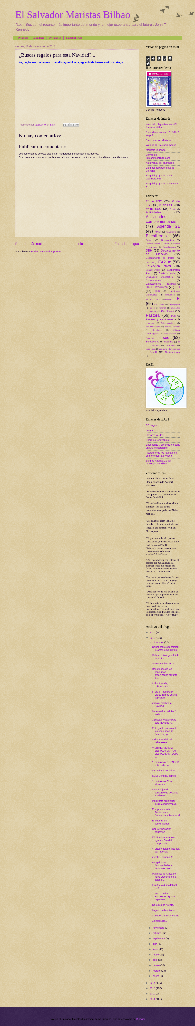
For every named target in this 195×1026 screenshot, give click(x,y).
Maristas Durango (155, 150)
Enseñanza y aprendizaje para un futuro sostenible (163, 446)
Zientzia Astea (172, 352)
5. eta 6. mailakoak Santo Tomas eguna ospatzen (164, 694)
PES (173, 316)
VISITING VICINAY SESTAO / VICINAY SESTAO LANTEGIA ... (165, 752)
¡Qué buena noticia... (163, 905)
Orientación (55, 38)
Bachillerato (156, 236)
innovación (170, 295)
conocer (153, 247)
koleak (168, 299)
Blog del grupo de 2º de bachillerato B (159, 177)
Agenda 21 (168, 226)
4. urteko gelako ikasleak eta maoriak (166, 850)
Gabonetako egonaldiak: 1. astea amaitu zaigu (165, 648)
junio (156, 949)
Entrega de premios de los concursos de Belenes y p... (164, 731)
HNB (157, 291)
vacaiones (150, 349)
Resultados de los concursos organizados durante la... (164, 673)
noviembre (159, 927)
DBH (149, 250)
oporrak (153, 311)
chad (166, 243)
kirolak (159, 299)
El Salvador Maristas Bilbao (72, 14)
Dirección (150, 263)
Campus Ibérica (153, 244)
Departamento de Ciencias (163, 252)
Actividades (153, 212)
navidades (175, 308)
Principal (23, 38)
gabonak (171, 284)
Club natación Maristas (158, 140)
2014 (153, 983)
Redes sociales (172, 326)
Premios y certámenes (159, 319)
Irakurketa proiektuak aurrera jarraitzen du (164, 802)
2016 (153, 632)
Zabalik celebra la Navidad (162, 704)
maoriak (162, 308)
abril (155, 959)
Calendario (38, 38)
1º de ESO (154, 201)
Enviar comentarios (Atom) (46, 251)
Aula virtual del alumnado (160, 162)
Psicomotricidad (168, 323)
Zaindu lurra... (160, 920)
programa (150, 323)
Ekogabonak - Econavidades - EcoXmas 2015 (162, 865)
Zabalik (154, 352)
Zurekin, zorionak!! (162, 857)
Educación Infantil (159, 266)
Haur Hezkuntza (157, 287)
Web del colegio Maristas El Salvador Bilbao (161, 126)
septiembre (159, 938)
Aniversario (171, 232)
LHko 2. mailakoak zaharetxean (162, 741)
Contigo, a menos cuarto (165, 915)
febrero (157, 970)
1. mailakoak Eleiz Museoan (162, 783)
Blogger (140, 1019)
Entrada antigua (126, 244)
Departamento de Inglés (160, 258)
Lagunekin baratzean (164, 910)
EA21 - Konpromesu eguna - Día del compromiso (163, 840)
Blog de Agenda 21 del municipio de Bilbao (158, 462)
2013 (153, 988)
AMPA (158, 232)
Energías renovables (157, 440)
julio (155, 944)
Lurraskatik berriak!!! (163, 770)
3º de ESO (166, 205)
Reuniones (157, 330)
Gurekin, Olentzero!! (163, 663)
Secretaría (150, 338)
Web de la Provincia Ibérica (161, 145)
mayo (156, 954)
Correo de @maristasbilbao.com (158, 156)
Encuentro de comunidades (161, 822)
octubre (157, 933)
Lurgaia (150, 430)
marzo (156, 965)
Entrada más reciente (31, 244)
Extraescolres (153, 283)
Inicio (81, 244)
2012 (153, 993)
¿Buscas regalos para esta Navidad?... (164, 721)
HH (177, 287)
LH (177, 298)
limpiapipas (174, 304)
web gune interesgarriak (169, 349)
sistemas (168, 341)
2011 (153, 999)
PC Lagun (151, 425)
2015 (153, 638)
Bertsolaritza (167, 240)
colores (176, 244)
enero (156, 976)
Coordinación (169, 247)
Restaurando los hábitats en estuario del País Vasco (161, 454)
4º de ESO (153, 208)
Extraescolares (153, 280)
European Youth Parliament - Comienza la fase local (166, 812)
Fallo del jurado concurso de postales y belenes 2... (165, 792)
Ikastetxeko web (74, 38)
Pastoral (153, 315)
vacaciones (170, 345)
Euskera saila (167, 273)
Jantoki (149, 299)
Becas (149, 240)
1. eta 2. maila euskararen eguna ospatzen (163, 896)
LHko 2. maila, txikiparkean (160, 685)
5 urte (173, 209)
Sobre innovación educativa (161, 830)
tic (179, 342)
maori (152, 308)
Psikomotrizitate (153, 326)
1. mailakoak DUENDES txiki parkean (165, 763)
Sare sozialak (170, 333)
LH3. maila (159, 304)
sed (166, 337)
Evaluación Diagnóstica (159, 277)
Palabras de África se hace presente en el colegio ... (164, 876)
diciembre (158, 642)
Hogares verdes (154, 435)
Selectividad (152, 341)
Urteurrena (155, 345)
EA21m (164, 262)
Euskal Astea (153, 270)
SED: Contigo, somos (164, 775)
